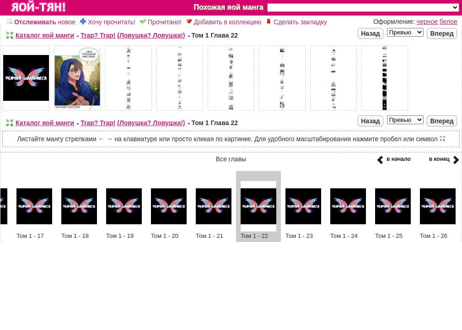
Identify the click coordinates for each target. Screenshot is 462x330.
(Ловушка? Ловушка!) (151, 35)
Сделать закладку (296, 22)
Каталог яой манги (45, 35)
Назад (370, 33)
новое (40, 22)
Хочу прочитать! (107, 22)
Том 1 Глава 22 (215, 35)
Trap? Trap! (98, 35)
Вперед (442, 33)
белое (448, 21)
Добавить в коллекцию (223, 22)
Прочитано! (161, 22)
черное (427, 21)
